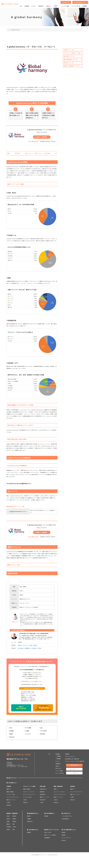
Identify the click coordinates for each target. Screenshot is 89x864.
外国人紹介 (9, 805)
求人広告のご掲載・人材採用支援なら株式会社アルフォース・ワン (9, 4)
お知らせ (48, 6)
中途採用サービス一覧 (68, 49)
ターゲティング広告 (11, 794)
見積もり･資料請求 (41, 137)
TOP (21, 6)
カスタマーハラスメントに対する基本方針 (74, 761)
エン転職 (27, 731)
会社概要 (27, 6)
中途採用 (20, 645)
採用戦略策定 (27, 648)
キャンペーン (31, 153)
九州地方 (14, 826)
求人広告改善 (20, 648)
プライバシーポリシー (70, 756)
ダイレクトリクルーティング (29, 794)
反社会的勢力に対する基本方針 (72, 759)
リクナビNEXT (43, 731)
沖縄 (13, 829)
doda (10, 727)
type (41, 727)
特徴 (8, 153)
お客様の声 (41, 6)
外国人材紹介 (42, 799)
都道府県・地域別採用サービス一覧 (71, 66)
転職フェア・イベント (11, 799)
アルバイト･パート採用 (27, 645)
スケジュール (41, 153)
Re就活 (11, 734)
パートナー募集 (65, 6)
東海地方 (14, 816)
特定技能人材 (42, 794)
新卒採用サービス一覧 (68, 62)
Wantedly (11, 737)
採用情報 (85, 6)
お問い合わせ (66, 2)
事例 (49, 153)
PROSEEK (42, 734)
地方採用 (39, 648)
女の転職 (11, 731)
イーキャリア (28, 734)
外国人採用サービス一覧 (69, 56)
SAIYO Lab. (56, 6)
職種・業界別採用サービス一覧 (70, 59)
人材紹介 (8, 802)
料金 (19, 153)
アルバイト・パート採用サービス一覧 (72, 53)
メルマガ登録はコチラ (74, 773)
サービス (34, 6)
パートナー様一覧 (75, 6)
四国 (13, 824)
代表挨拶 (59, 756)
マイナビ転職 (28, 727)
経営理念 (59, 758)
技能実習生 (42, 791)
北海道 (8, 816)
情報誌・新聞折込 (10, 791)
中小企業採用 (33, 648)
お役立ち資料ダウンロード (80, 2)
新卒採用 (35, 645)
